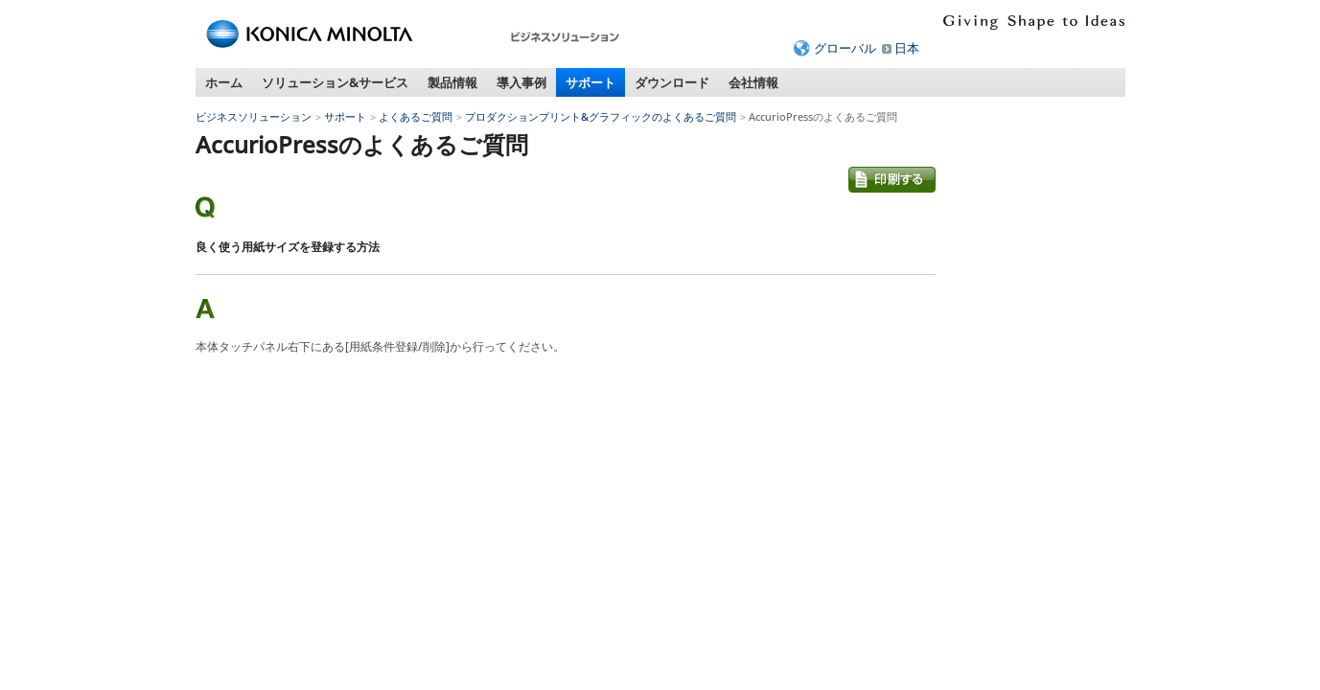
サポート (590, 82)
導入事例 (521, 82)
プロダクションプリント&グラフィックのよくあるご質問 (600, 116)
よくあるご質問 (415, 116)
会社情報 (753, 82)
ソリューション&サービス (335, 82)
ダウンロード (672, 82)
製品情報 (452, 82)
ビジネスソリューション (254, 116)
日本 (906, 48)
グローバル (845, 48)
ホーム (224, 82)
